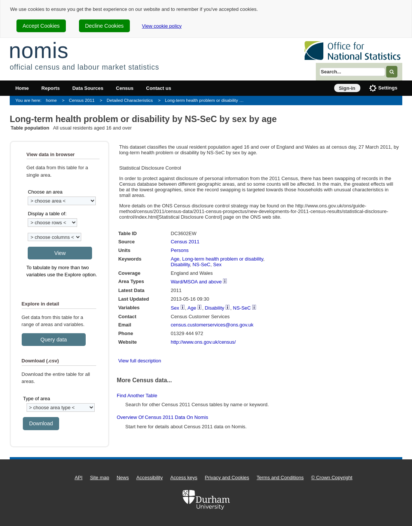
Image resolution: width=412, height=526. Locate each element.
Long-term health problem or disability (222, 259)
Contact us (158, 88)
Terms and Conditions (280, 477)
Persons (180, 250)
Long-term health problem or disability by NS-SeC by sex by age (207, 100)
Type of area (36, 398)
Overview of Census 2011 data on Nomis (162, 417)
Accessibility (149, 477)
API (78, 477)
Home (22, 88)
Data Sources (87, 88)
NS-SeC (202, 264)
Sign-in (347, 88)
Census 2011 (82, 100)
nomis (38, 50)
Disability (180, 264)
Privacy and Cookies (227, 477)
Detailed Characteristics (130, 100)
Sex (217, 264)
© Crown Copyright (332, 477)
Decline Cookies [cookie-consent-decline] (104, 26)
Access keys (183, 477)
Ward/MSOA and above (196, 282)
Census (125, 88)
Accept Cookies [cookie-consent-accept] (40, 26)
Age (175, 259)
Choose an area (45, 192)
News (123, 477)
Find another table (137, 395)
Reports (51, 88)
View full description (139, 361)
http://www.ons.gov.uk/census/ (203, 342)
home (51, 100)
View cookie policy (161, 26)
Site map (99, 477)
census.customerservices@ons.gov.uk (212, 325)
